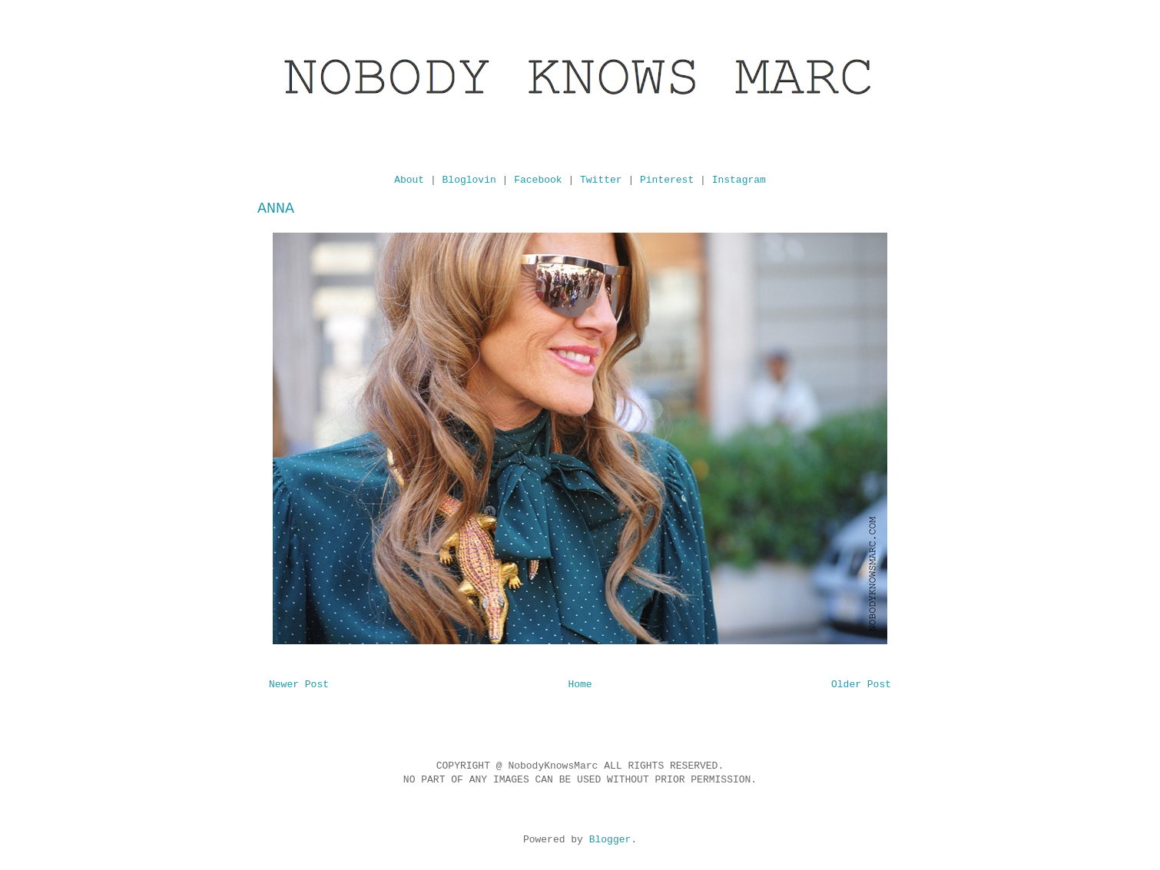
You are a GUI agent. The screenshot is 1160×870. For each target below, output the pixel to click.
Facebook (538, 180)
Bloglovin (469, 180)
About (409, 180)
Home (580, 684)
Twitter (601, 180)
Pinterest (667, 180)
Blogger (610, 839)
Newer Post (299, 684)
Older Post (861, 684)
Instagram (739, 180)
